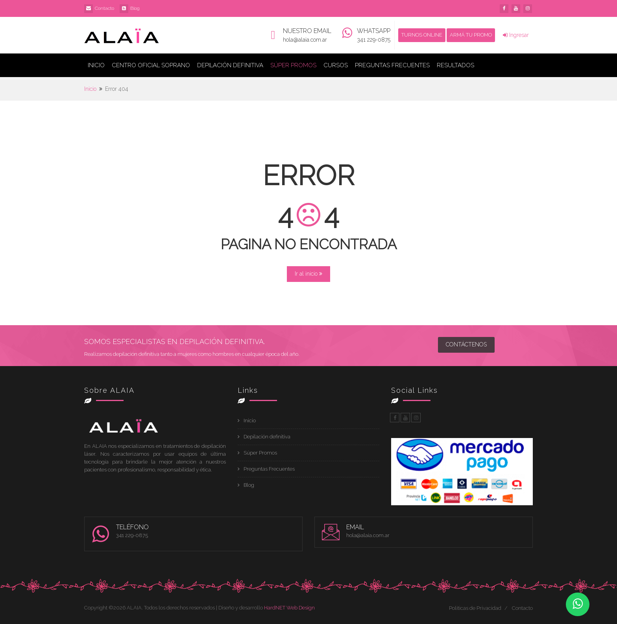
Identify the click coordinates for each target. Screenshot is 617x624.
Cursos (335, 65)
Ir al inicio (308, 274)
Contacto (104, 8)
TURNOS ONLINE (421, 35)
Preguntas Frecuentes (392, 65)
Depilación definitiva (267, 437)
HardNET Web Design (289, 608)
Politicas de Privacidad (475, 608)
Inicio (96, 65)
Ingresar (516, 35)
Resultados (455, 65)
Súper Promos (293, 65)
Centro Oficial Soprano (151, 65)
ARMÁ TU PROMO (471, 35)
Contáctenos (466, 344)
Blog (135, 8)
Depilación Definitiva (230, 65)
